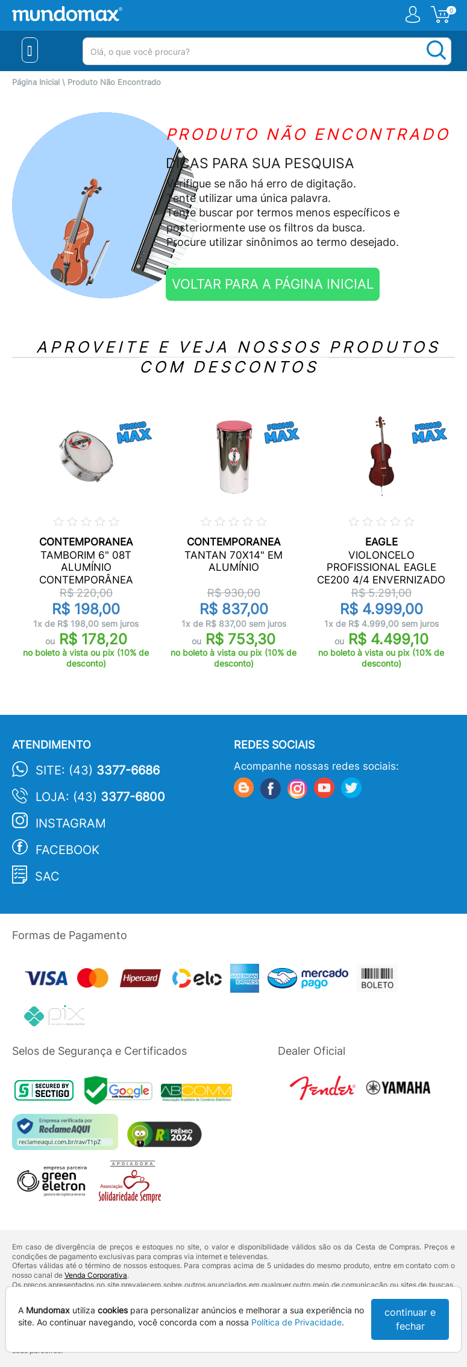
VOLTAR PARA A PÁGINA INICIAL (273, 284)
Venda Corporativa (95, 1275)
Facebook (67, 850)
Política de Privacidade (296, 1322)
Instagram (71, 823)
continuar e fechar (410, 1319)
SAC (47, 876)
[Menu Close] (30, 50)
